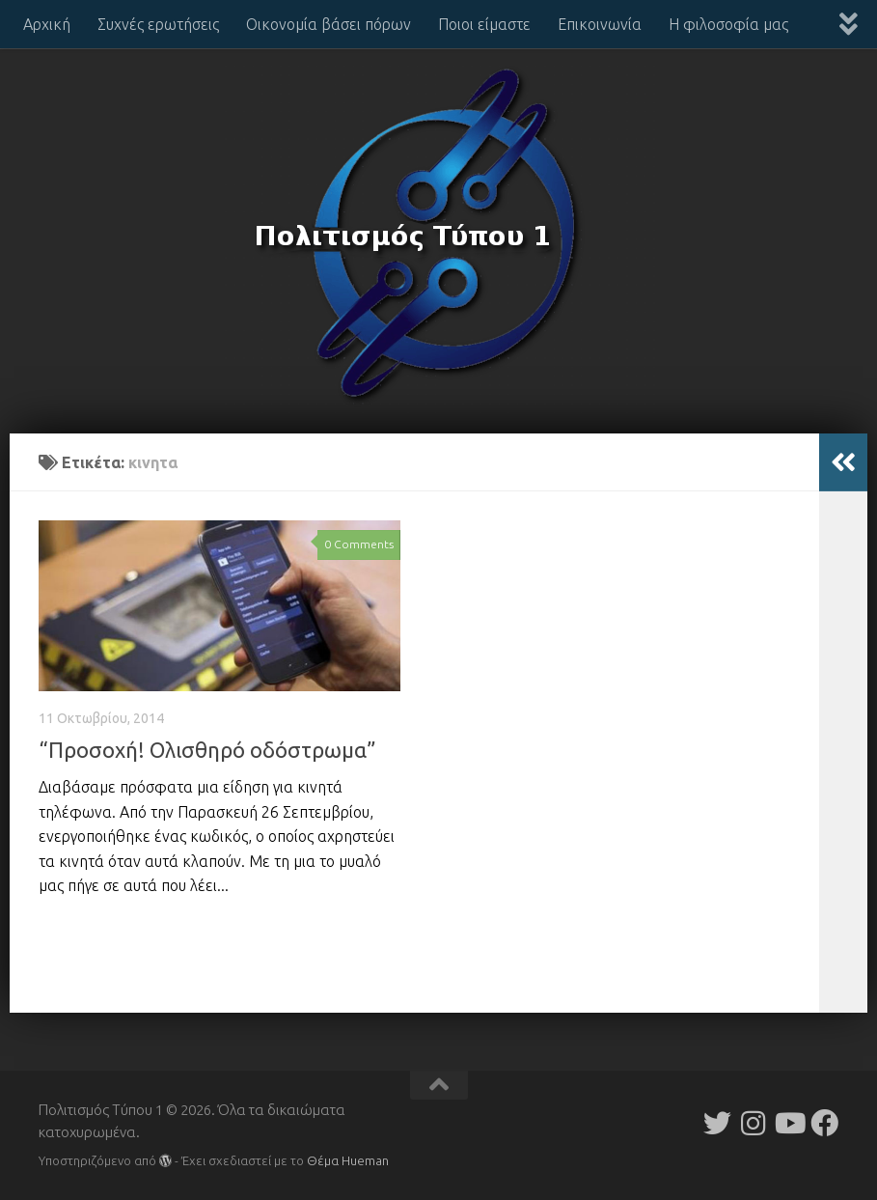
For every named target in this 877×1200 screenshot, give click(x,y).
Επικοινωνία (600, 24)
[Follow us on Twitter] (717, 1123)
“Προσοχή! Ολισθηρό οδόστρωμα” (207, 750)
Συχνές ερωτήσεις (158, 24)
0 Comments (359, 544)
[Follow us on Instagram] (753, 1123)
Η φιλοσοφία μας (728, 24)
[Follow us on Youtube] (789, 1123)
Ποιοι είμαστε (484, 24)
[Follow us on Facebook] (824, 1123)
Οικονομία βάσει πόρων (328, 24)
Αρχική (46, 24)
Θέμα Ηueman (348, 1160)
